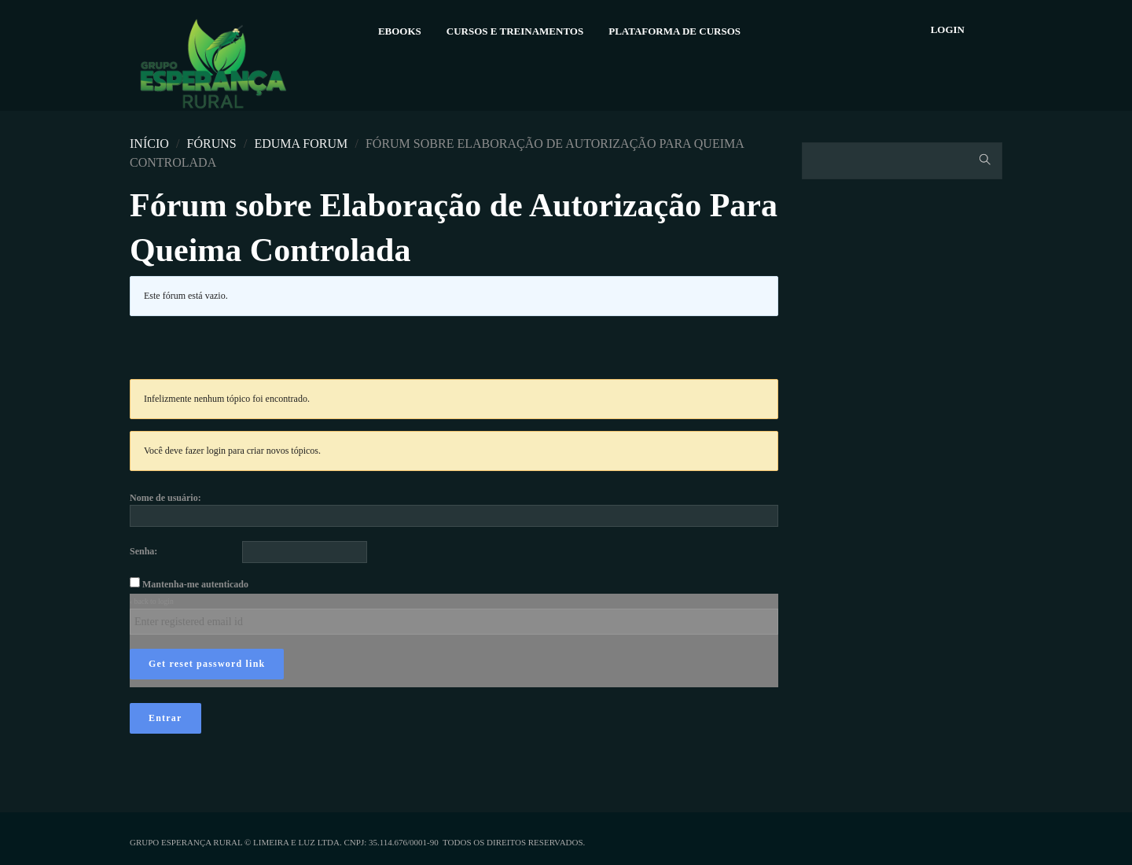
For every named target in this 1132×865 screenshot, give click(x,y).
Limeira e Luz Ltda (296, 842)
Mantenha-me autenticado (195, 584)
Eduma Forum (300, 143)
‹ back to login (152, 601)
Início (149, 143)
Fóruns (212, 143)
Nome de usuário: (165, 497)
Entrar (165, 717)
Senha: (143, 551)
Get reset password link (207, 663)
